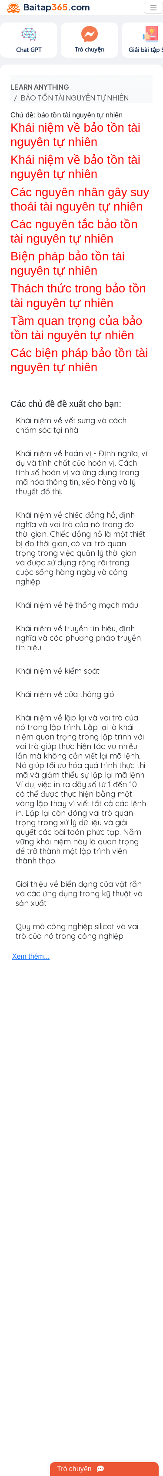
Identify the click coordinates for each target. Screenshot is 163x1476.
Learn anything (39, 86)
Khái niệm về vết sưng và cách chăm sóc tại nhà (71, 425)
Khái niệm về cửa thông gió (65, 694)
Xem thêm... (31, 956)
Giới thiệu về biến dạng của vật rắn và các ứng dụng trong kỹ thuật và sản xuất (79, 893)
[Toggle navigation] (153, 8)
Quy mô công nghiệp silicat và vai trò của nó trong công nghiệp (77, 931)
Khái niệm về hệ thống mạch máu (77, 605)
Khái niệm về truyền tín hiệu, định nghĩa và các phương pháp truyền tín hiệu (78, 637)
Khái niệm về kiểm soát (58, 671)
